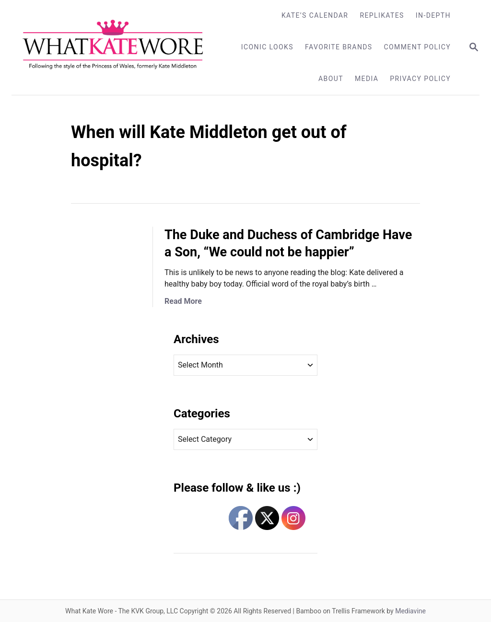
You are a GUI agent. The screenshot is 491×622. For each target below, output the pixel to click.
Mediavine (410, 611)
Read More (183, 301)
